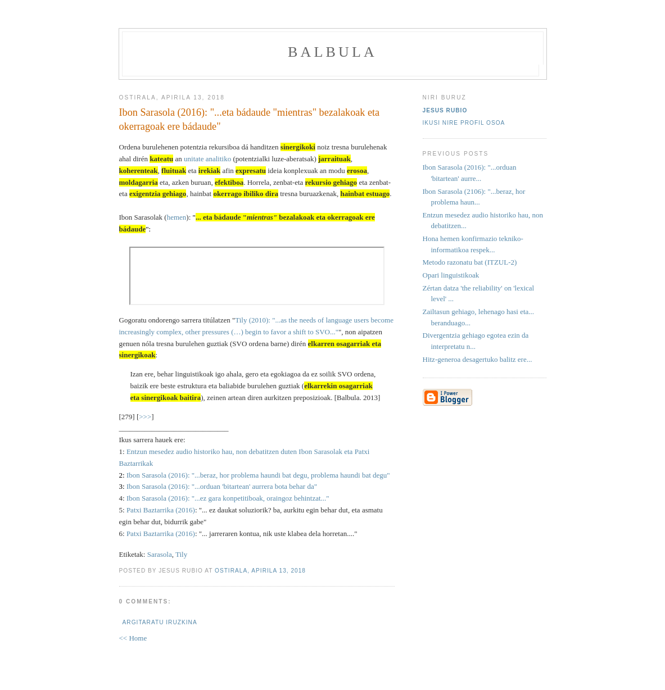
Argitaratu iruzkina (160, 622)
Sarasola (159, 554)
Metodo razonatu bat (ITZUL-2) (470, 262)
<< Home (133, 638)
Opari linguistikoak (451, 275)
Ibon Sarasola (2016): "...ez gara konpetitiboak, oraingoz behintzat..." (227, 498)
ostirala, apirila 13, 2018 (260, 571)
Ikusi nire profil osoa (464, 123)
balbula (332, 52)
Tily (181, 554)
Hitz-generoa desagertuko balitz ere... (477, 359)
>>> (145, 416)
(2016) (177, 475)
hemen (177, 217)
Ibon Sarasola (146, 475)
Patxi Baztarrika (150, 510)
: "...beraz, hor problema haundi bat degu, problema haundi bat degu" (289, 475)
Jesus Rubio (445, 110)
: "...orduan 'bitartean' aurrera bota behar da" (252, 486)
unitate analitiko (207, 159)
